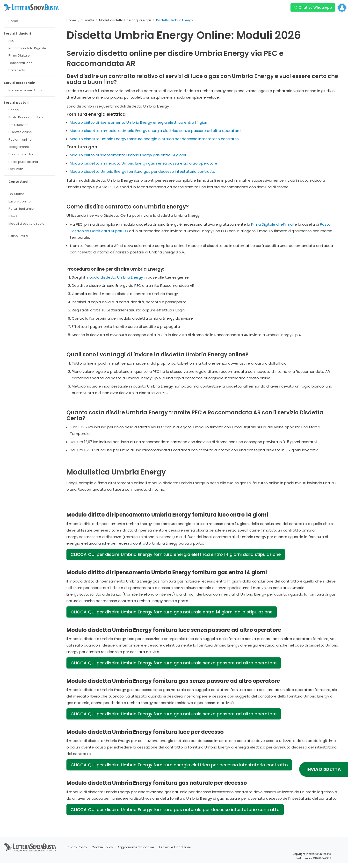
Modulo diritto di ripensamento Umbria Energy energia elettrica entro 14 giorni (139, 122)
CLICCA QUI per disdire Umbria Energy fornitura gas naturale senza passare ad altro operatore (174, 663)
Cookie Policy (102, 847)
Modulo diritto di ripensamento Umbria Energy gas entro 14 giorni (128, 155)
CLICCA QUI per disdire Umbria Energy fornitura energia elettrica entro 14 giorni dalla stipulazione (176, 554)
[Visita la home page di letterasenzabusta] (31, 7)
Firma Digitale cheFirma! (272, 224)
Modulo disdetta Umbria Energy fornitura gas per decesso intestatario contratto (142, 171)
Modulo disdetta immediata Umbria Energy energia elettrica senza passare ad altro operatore (155, 130)
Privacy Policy (76, 847)
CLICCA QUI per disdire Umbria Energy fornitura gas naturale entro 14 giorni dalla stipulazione (172, 612)
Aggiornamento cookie (135, 847)
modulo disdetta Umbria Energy (114, 277)
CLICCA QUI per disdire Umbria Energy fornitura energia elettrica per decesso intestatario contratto (179, 765)
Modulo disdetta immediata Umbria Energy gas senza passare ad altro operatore (143, 163)
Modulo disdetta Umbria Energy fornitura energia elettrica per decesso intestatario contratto (154, 138)
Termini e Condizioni (175, 847)
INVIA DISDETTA (323, 769)
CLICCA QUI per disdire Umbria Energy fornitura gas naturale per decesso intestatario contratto (175, 809)
